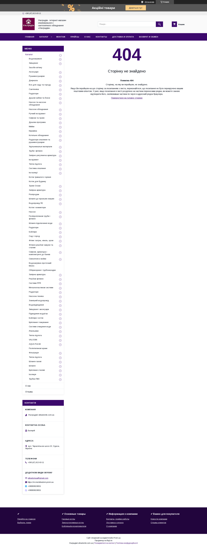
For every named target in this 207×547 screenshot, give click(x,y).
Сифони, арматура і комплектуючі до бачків (39, 253)
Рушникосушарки (37, 76)
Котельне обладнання (39, 135)
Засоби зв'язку (35, 67)
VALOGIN (33, 340)
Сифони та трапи (36, 118)
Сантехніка (34, 89)
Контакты (101, 37)
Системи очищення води (40, 326)
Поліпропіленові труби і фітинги (39, 217)
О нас (87, 37)
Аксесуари (33, 72)
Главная (29, 37)
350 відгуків (149, 2)
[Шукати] (159, 24)
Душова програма (37, 122)
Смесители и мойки (37, 259)
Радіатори (33, 93)
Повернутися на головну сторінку (127, 98)
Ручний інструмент (37, 113)
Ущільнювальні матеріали (40, 146)
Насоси (32, 212)
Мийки (31, 126)
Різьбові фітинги (36, 279)
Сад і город (34, 236)
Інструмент (34, 160)
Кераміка (33, 131)
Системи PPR (35, 283)
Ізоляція (32, 374)
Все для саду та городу (40, 85)
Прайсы (74, 37)
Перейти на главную (26, 519)
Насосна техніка (36, 296)
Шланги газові (35, 361)
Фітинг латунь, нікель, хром (41, 240)
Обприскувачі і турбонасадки (42, 270)
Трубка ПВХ (34, 379)
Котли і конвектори (37, 207)
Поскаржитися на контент (104, 543)
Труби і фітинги (35, 151)
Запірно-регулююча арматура (42, 155)
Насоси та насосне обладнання (37, 103)
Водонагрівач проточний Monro (40, 264)
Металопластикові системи (41, 287)
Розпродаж (34, 194)
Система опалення (37, 168)
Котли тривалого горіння (40, 177)
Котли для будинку (37, 181)
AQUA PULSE (35, 344)
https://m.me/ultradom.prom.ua (40, 482)
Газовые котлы (68, 519)
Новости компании (159, 519)
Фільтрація (34, 353)
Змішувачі (33, 63)
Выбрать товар (24, 523)
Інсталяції (33, 173)
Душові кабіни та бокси (39, 98)
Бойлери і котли (36, 318)
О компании (111, 526)
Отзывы (29, 392)
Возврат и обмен (148, 37)
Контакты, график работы (117, 519)
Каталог (43, 37)
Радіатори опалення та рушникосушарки (39, 141)
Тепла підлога (35, 164)
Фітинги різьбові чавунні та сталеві (41, 246)
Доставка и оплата (123, 37)
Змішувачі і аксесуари (39, 309)
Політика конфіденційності (127, 543)
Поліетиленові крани (38, 348)
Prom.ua (117, 538)
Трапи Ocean (35, 186)
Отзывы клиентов (158, 523)
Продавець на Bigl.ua (103, 541)
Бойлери (33, 232)
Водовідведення (36, 305)
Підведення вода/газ (38, 314)
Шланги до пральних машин (41, 199)
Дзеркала (33, 80)
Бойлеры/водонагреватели (74, 526)
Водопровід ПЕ (36, 203)
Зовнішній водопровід (39, 300)
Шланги (32, 366)
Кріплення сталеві (37, 370)
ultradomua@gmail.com (38, 478)
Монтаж (60, 37)
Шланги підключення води (40, 223)
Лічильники (34, 331)
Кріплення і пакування (38, 322)
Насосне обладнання (38, 109)
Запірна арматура (37, 190)
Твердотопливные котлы (73, 523)
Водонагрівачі (35, 59)
